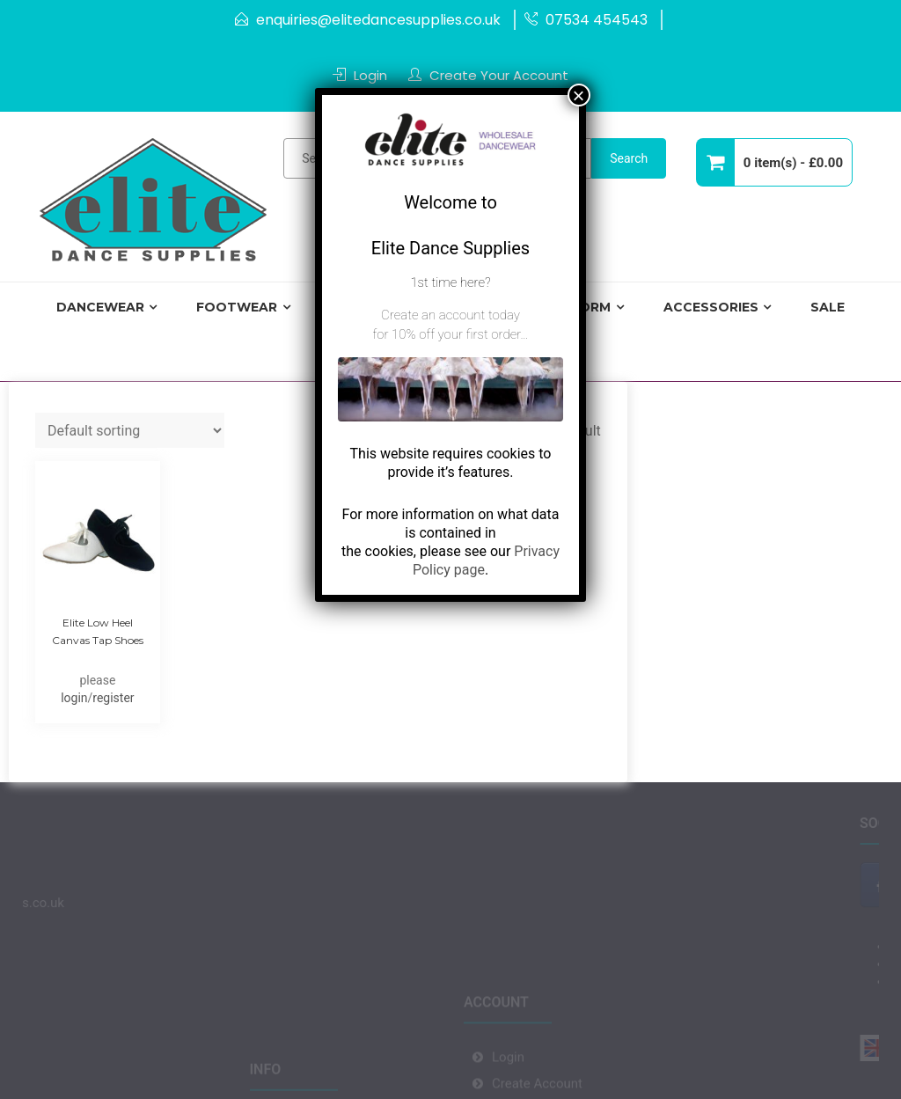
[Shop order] (129, 430)
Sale (827, 307)
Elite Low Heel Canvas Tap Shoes (97, 631)
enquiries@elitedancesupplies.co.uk (378, 20)
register (113, 698)
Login (370, 75)
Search (629, 158)
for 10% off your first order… (450, 334)
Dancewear (100, 307)
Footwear (236, 307)
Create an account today (450, 315)
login (74, 698)
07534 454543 (597, 20)
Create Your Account (498, 75)
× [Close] (579, 95)
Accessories (710, 307)
